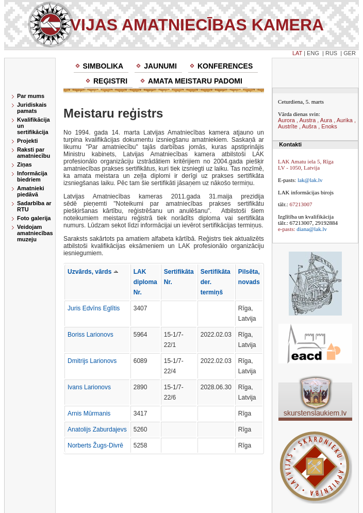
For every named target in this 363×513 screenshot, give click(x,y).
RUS (331, 53)
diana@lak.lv (311, 229)
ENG (313, 53)
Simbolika (103, 66)
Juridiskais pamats (31, 108)
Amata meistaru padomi (195, 81)
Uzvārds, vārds (93, 271)
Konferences (225, 66)
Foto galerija (34, 218)
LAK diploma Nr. (145, 282)
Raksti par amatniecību (33, 152)
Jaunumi (160, 66)
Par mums (30, 96)
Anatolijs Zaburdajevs (97, 429)
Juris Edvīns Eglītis (94, 308)
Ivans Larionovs (89, 387)
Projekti (27, 141)
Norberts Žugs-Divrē (95, 445)
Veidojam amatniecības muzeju (35, 233)
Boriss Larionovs (90, 334)
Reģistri (110, 81)
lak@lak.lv (310, 180)
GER (349, 53)
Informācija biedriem (32, 176)
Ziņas (24, 164)
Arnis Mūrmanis (89, 413)
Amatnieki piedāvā (30, 191)
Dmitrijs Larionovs (92, 361)
